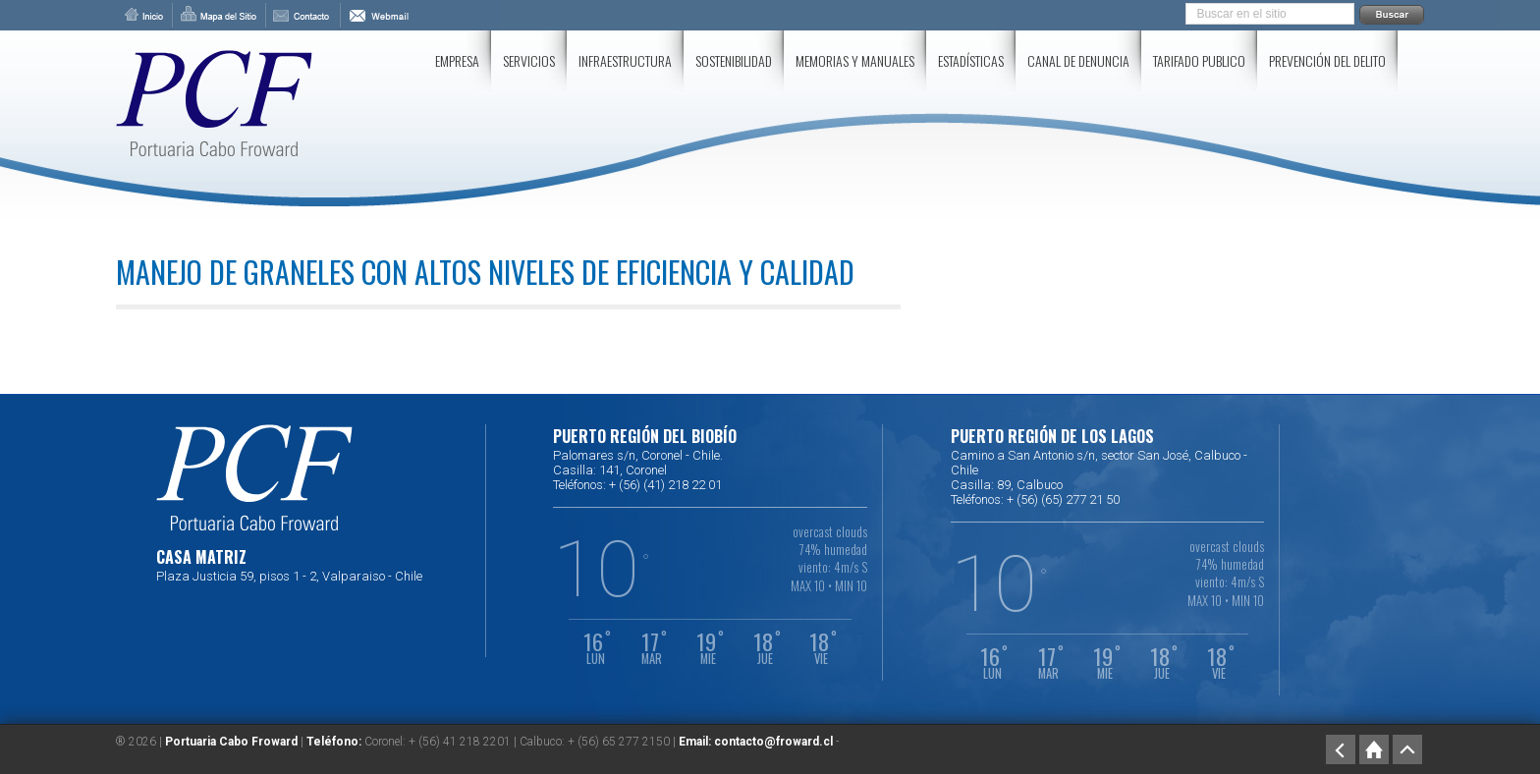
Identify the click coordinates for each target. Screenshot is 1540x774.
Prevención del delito (1327, 60)
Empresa (457, 60)
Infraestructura (625, 60)
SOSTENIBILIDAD (733, 60)
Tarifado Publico (1199, 60)
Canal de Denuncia (1078, 60)
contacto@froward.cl (773, 741)
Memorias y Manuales (855, 60)
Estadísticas (971, 60)
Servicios (529, 60)
